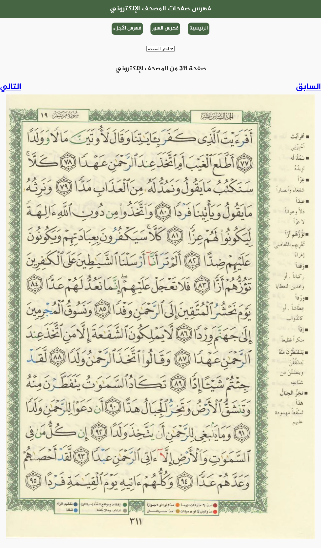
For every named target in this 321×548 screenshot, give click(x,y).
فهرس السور (165, 28)
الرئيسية (198, 28)
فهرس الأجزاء (127, 28)
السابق (308, 87)
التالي (10, 87)
